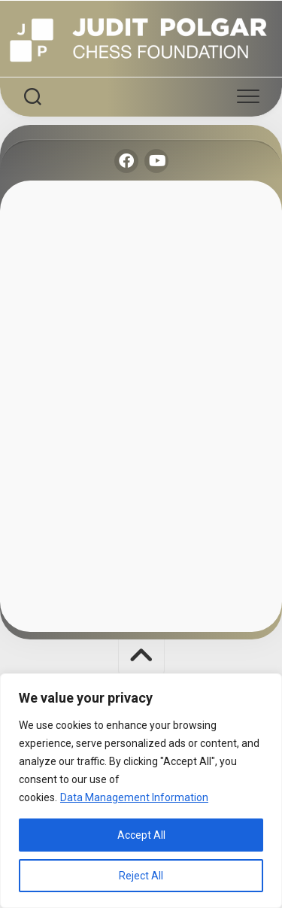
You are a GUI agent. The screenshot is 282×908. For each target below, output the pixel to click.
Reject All (141, 876)
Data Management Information (134, 797)
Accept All (141, 835)
